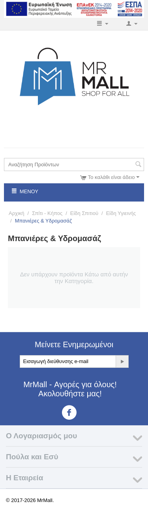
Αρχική (16, 213)
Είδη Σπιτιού (84, 213)
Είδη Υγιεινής (121, 213)
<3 (74, 412)
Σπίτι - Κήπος (47, 213)
